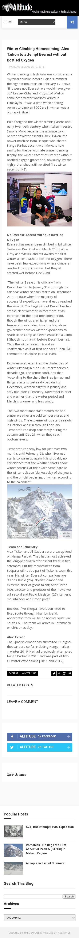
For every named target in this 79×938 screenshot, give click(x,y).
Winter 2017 (29, 673)
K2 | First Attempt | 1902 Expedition (50, 827)
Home (8, 22)
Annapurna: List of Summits (45, 863)
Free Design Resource (56, 932)
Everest (13, 673)
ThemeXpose (31, 932)
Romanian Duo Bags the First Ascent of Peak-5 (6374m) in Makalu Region (46, 849)
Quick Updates (16, 774)
